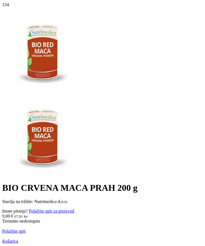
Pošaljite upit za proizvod (51, 211)
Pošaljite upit (14, 231)
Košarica (10, 241)
